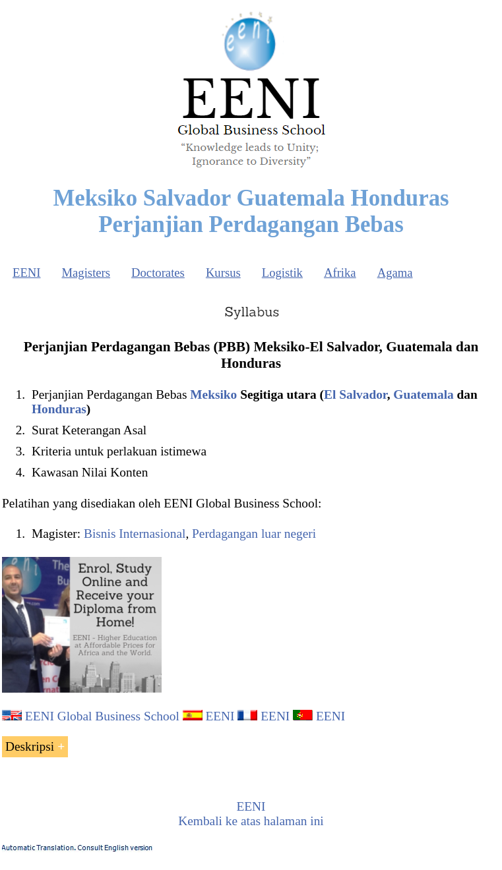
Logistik (282, 272)
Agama (395, 272)
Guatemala (423, 394)
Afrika (340, 272)
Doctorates (158, 272)
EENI (26, 272)
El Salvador (355, 394)
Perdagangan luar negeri (254, 533)
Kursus (223, 272)
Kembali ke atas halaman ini (250, 821)
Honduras (59, 409)
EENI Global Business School (102, 716)
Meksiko (213, 394)
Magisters (85, 272)
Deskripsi (29, 746)
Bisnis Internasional (134, 533)
